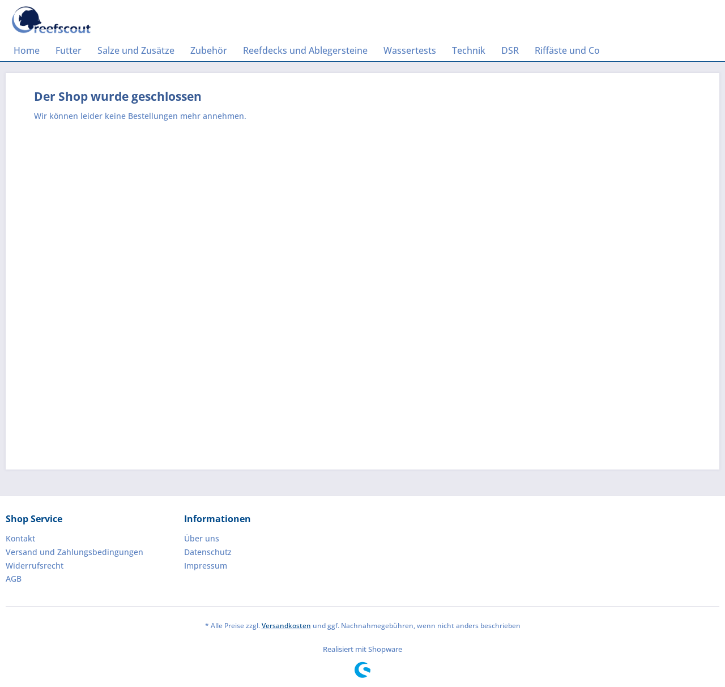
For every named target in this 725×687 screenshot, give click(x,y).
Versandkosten (286, 625)
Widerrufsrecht (34, 565)
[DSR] (510, 50)
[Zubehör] (208, 50)
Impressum (205, 565)
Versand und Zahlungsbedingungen (74, 552)
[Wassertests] (410, 50)
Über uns (201, 538)
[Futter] (68, 50)
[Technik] (468, 50)
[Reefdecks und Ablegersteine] (305, 50)
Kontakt (20, 538)
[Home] (27, 50)
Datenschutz (208, 552)
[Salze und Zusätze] (135, 50)
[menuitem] (27, 50)
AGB (14, 578)
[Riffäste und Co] (567, 50)
